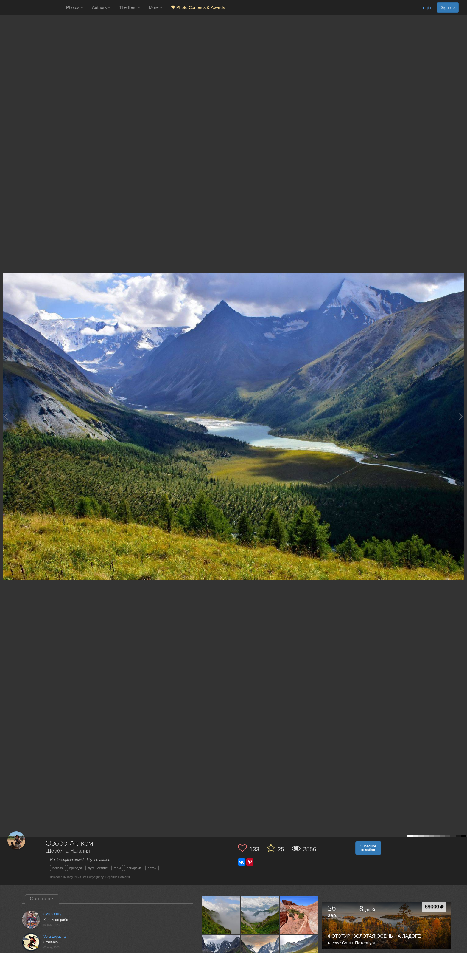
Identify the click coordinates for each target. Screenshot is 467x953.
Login (426, 8)
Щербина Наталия (68, 851)
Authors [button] (101, 7)
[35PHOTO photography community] (32, 7)
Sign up (447, 7)
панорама (134, 868)
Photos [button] (74, 7)
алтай (152, 868)
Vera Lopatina (54, 937)
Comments (42, 898)
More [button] (155, 7)
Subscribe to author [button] (368, 848)
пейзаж (57, 868)
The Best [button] (129, 7)
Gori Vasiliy (52, 914)
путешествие (98, 868)
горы (117, 868)
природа (75, 868)
